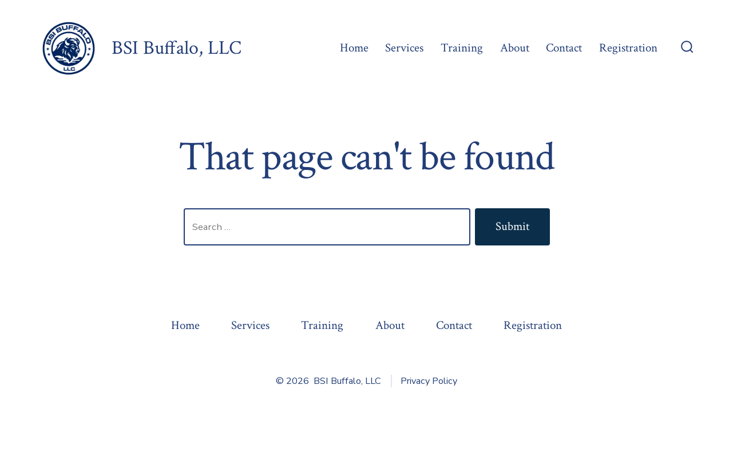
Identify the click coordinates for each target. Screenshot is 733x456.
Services (404, 47)
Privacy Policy (429, 381)
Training (462, 47)
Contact (564, 47)
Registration (628, 47)
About (514, 47)
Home (354, 47)
